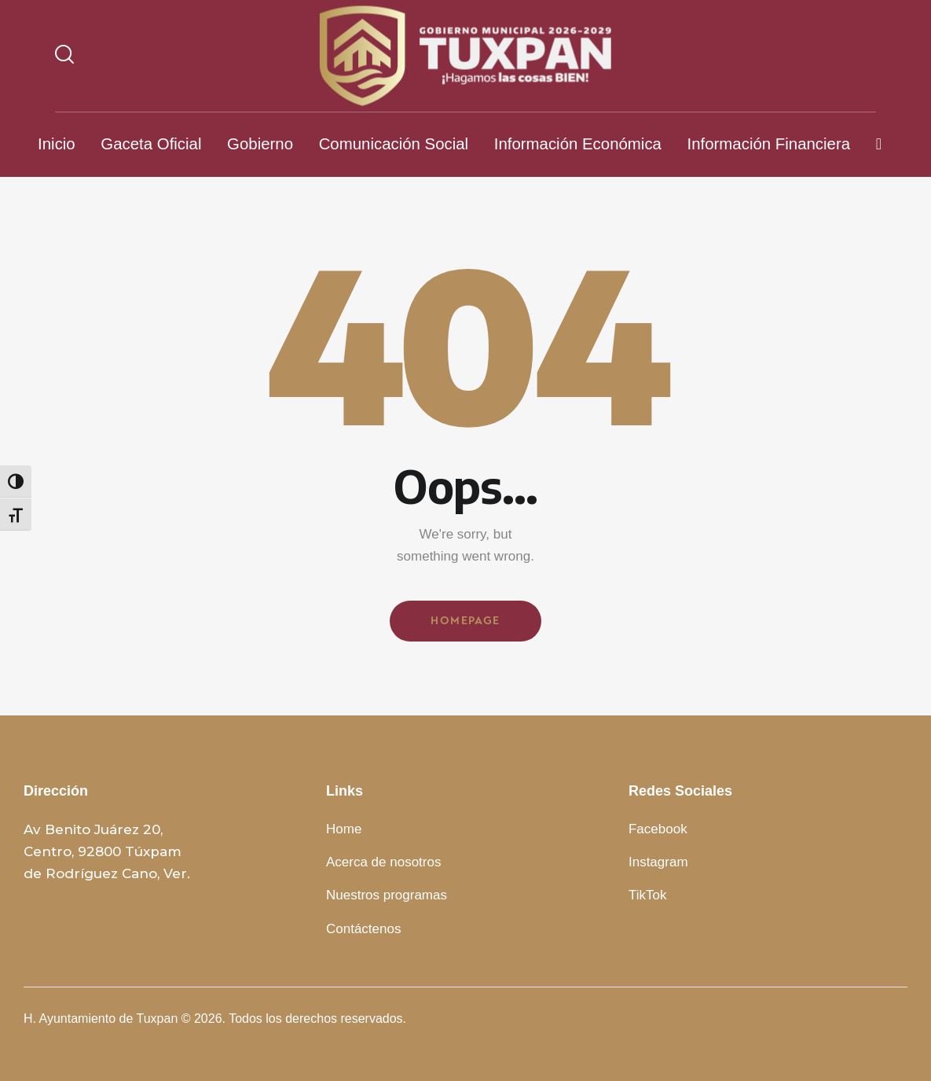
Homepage (465, 620)
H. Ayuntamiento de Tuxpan (101, 1018)
